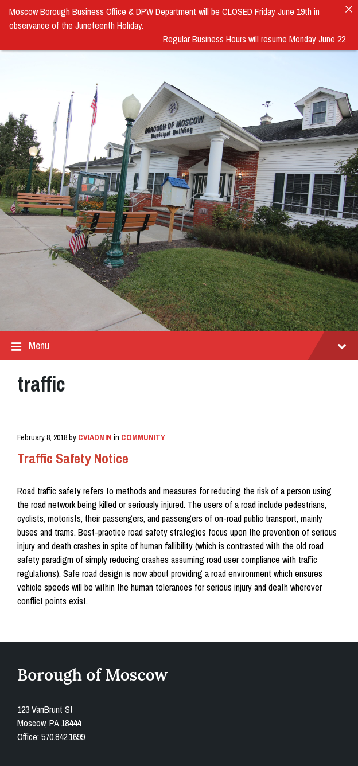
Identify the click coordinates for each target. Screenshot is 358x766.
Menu (179, 342)
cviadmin (95, 434)
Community (143, 434)
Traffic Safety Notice (73, 455)
